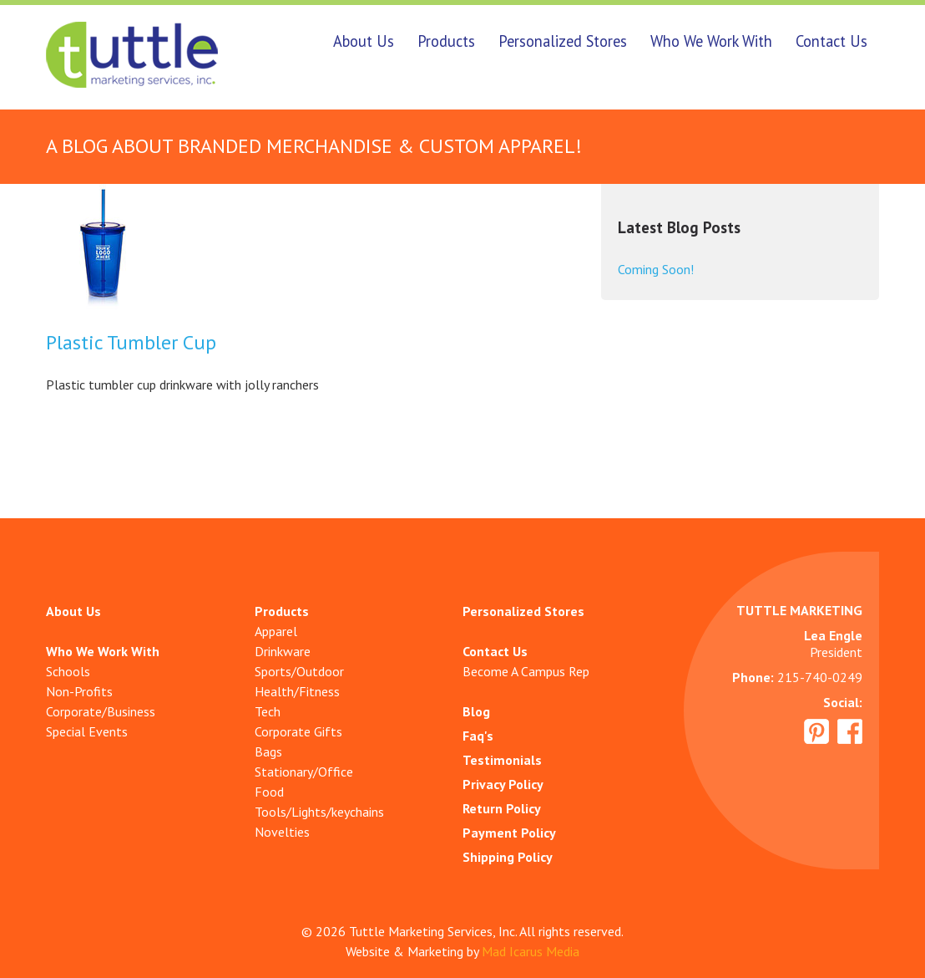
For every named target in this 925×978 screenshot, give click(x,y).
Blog (476, 711)
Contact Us (831, 41)
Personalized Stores (562, 41)
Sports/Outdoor (299, 671)
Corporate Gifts (298, 731)
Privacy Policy (502, 784)
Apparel (276, 631)
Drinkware (283, 651)
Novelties (282, 831)
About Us (363, 41)
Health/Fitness (297, 691)
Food (269, 791)
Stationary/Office (304, 771)
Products (446, 41)
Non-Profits (79, 691)
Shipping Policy (507, 856)
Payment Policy (509, 832)
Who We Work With (711, 41)
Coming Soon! (656, 269)
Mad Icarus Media (530, 951)
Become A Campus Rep (525, 671)
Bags (268, 751)
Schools (68, 671)
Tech (268, 711)
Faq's (477, 735)
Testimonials (502, 759)
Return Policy (501, 808)
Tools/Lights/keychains (319, 811)
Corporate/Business (100, 711)
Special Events (87, 731)
